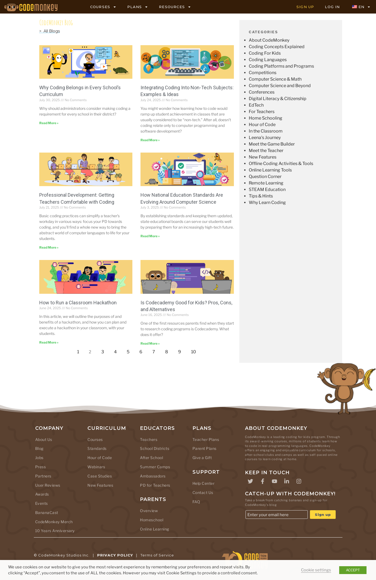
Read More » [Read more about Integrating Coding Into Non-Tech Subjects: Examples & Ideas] (150, 140)
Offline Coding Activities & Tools (281, 163)
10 (195, 350)
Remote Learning (266, 183)
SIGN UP (305, 7)
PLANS (137, 6)
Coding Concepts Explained (277, 46)
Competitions (262, 72)
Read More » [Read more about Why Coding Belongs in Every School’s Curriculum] (48, 123)
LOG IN (332, 7)
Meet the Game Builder (272, 144)
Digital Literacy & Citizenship (277, 98)
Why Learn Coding (267, 202)
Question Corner (265, 176)
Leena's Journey (265, 137)
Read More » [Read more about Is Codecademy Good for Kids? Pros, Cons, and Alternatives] (150, 343)
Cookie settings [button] (316, 570)
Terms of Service (157, 555)
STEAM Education (267, 189)
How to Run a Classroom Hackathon (78, 302)
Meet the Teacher (266, 150)
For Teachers (261, 111)
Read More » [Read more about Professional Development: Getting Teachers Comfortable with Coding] (48, 247)
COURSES (103, 6)
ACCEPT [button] (353, 570)
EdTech (256, 105)
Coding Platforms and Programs (281, 66)
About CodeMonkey (269, 40)
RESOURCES (175, 6)
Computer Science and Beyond (280, 85)
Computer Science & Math (275, 79)
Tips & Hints (261, 196)
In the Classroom (266, 131)
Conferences (261, 92)
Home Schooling (265, 118)
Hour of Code (262, 124)
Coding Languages (268, 59)
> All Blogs (49, 31)
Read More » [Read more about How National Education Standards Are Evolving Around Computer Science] (150, 236)
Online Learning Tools (270, 170)
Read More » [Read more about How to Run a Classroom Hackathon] (48, 342)
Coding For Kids (265, 53)
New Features (262, 157)
